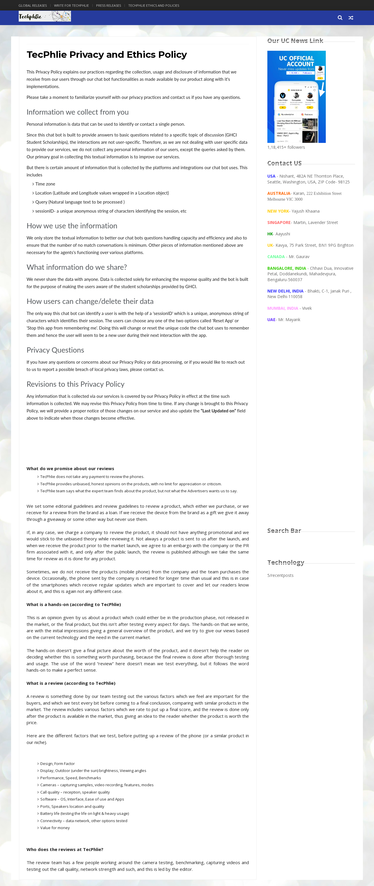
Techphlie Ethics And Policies (154, 5)
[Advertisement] (311, 430)
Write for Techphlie (72, 5)
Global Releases (33, 5)
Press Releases (109, 5)
